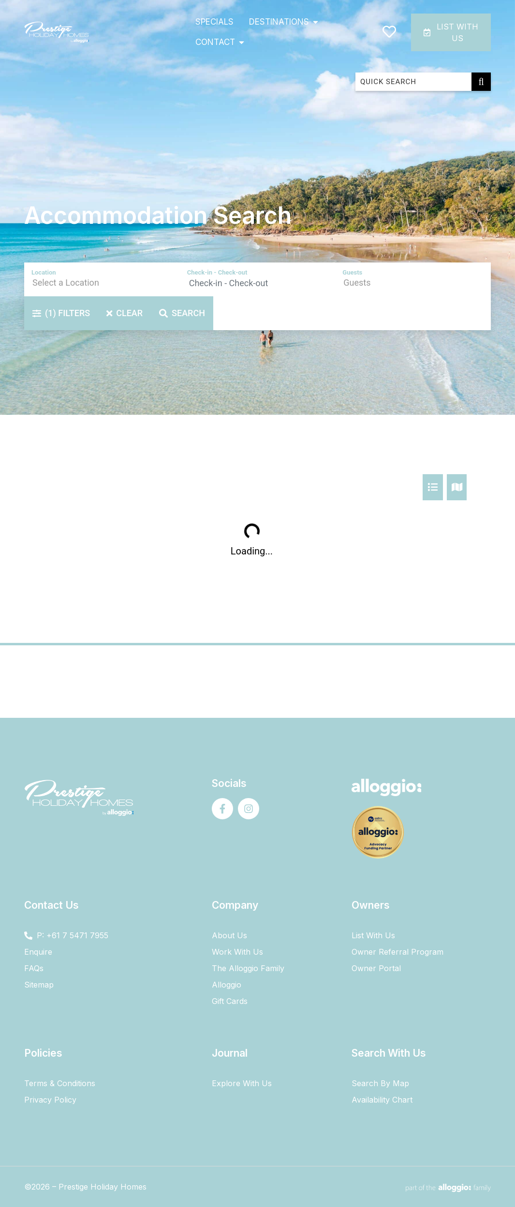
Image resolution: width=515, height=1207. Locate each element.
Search (182, 313)
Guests (352, 272)
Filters (61, 313)
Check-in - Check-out (217, 272)
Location (43, 272)
